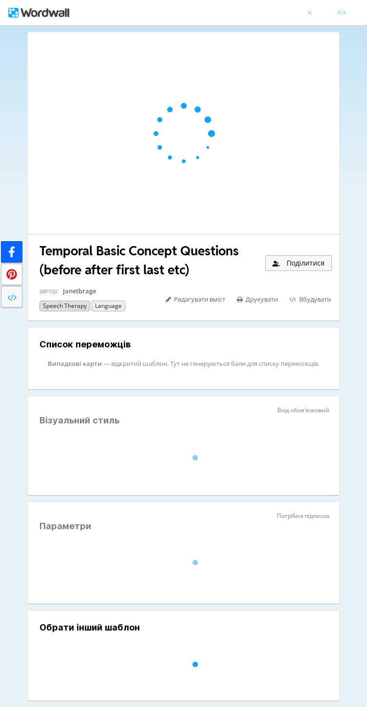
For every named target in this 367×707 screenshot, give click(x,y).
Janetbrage (79, 291)
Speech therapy (65, 306)
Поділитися (298, 263)
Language (108, 306)
